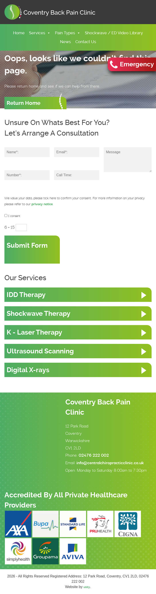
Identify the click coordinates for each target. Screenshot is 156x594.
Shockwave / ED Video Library (114, 33)
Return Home (23, 103)
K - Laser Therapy (34, 332)
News (65, 41)
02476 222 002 (94, 455)
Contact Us (85, 41)
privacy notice (42, 204)
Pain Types (67, 33)
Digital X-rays (28, 370)
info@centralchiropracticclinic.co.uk (110, 462)
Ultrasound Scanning (40, 351)
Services (40, 33)
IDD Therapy (26, 295)
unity (87, 587)
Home (19, 33)
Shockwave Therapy (38, 313)
